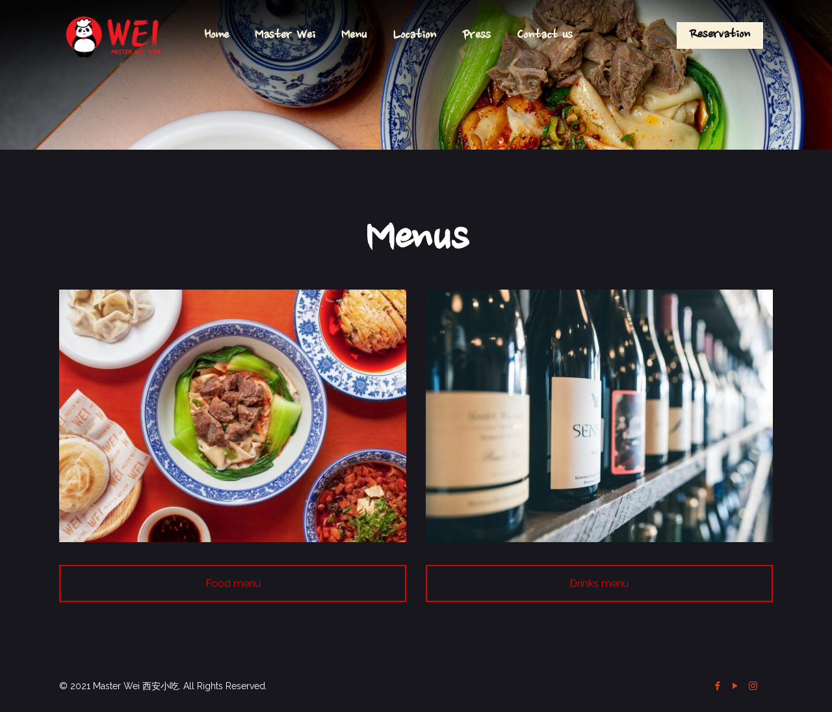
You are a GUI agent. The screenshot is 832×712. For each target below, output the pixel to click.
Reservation (720, 35)
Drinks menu (599, 583)
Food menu (233, 583)
